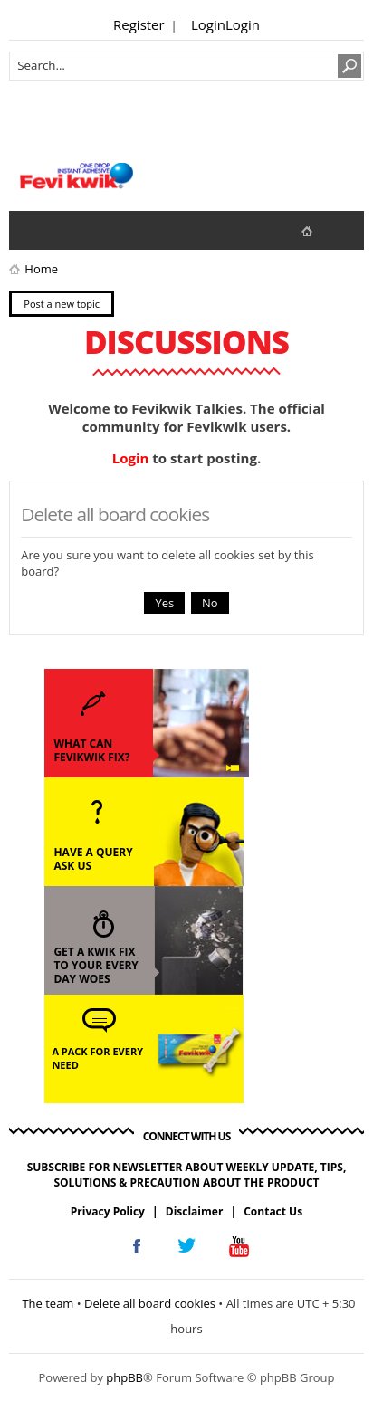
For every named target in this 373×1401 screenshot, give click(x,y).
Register (139, 24)
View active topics (68, 230)
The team (47, 1303)
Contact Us (273, 1211)
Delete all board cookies (149, 1303)
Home (41, 269)
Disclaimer (195, 1211)
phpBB (124, 1377)
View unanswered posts (32, 230)
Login (208, 24)
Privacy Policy (108, 1211)
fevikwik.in (321, 230)
